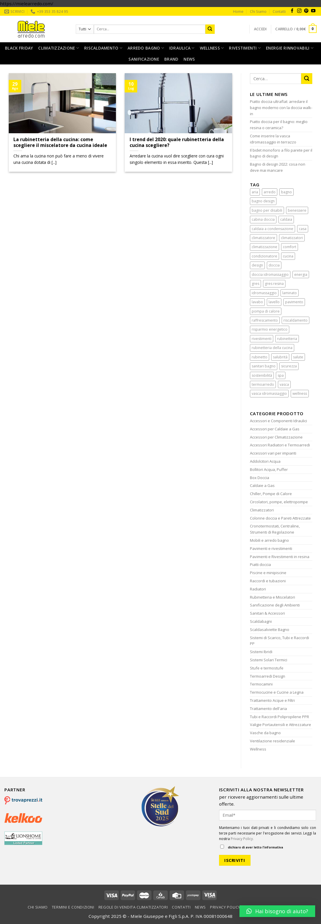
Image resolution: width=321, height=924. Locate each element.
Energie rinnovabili (289, 48)
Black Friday (19, 48)
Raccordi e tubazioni (268, 580)
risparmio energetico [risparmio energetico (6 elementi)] (270, 329)
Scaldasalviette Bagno (269, 629)
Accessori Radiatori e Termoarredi (280, 445)
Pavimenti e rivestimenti (271, 548)
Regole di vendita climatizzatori (133, 907)
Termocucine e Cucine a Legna (277, 692)
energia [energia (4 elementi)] (300, 274)
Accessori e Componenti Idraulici (278, 420)
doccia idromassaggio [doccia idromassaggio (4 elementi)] (270, 274)
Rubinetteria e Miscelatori (272, 597)
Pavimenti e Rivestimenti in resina (279, 556)
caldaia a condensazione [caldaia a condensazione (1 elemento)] (272, 228)
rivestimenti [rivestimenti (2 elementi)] (261, 338)
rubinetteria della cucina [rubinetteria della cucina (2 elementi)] (272, 347)
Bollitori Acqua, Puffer (269, 469)
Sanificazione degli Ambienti (275, 605)
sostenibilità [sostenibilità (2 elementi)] (262, 375)
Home (238, 11)
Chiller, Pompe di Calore (271, 493)
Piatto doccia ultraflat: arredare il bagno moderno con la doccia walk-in (281, 107)
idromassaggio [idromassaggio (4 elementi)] (264, 292)
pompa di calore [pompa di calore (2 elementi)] (266, 311)
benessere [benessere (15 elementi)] (297, 210)
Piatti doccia (260, 564)
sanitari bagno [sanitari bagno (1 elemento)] (264, 366)
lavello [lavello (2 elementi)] (274, 301)
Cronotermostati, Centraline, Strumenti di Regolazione (275, 529)
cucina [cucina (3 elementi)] (288, 256)
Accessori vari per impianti (273, 453)
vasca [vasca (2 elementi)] (284, 384)
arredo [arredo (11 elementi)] (270, 192)
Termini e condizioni (73, 907)
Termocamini (261, 684)
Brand (171, 59)
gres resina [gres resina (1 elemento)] (274, 283)
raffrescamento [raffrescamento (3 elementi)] (265, 320)
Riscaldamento (103, 48)
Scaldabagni (261, 621)
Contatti (279, 11)
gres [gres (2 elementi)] (255, 283)
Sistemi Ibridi (261, 651)
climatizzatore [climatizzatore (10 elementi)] (263, 237)
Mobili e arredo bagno (269, 540)
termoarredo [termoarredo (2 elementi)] (263, 384)
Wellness (212, 48)
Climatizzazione (58, 48)
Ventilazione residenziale (272, 741)
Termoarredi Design (267, 676)
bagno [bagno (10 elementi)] (286, 192)
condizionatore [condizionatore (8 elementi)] (264, 256)
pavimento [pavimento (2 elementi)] (294, 301)
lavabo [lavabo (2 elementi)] (257, 301)
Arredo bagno (146, 48)
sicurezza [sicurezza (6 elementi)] (289, 366)
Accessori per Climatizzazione (276, 437)
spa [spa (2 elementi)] (281, 375)
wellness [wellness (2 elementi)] (299, 393)
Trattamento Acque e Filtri (272, 700)
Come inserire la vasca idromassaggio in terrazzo (273, 139)
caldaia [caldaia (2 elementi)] (286, 219)
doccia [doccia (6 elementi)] (274, 265)
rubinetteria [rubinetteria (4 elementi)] (287, 338)
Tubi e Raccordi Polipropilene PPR (279, 716)
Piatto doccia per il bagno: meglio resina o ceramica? (279, 124)
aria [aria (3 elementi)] (255, 192)
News (189, 59)
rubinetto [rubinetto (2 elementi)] (259, 357)
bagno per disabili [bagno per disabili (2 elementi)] (267, 210)
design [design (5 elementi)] (257, 265)
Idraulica (182, 48)
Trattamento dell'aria (268, 708)
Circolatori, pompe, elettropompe (279, 501)
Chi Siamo (258, 11)
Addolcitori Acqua (265, 461)
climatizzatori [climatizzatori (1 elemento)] (292, 237)
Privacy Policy (225, 907)
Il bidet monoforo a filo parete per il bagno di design (281, 153)
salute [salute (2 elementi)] (298, 357)
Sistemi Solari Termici (268, 659)
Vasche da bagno (265, 732)
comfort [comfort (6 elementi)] (289, 246)
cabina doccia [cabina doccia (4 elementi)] (263, 219)
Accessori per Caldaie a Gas (274, 429)
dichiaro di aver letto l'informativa (251, 847)
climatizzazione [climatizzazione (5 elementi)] (264, 246)
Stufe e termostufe (266, 668)
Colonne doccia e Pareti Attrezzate (280, 518)
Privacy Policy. (242, 838)
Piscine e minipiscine (268, 572)
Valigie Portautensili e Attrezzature (280, 724)
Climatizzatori (262, 510)
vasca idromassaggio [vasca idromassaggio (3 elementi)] (269, 393)
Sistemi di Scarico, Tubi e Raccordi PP (279, 640)
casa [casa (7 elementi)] (302, 228)
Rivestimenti (245, 48)
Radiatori (258, 589)
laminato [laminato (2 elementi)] (289, 292)
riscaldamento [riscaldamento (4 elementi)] (295, 320)
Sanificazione (143, 59)
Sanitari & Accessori (267, 613)
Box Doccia (259, 477)
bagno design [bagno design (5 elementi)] (263, 201)
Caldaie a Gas (262, 485)
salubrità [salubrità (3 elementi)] (280, 357)
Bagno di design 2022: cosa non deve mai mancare (277, 167)
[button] (277, 911)
